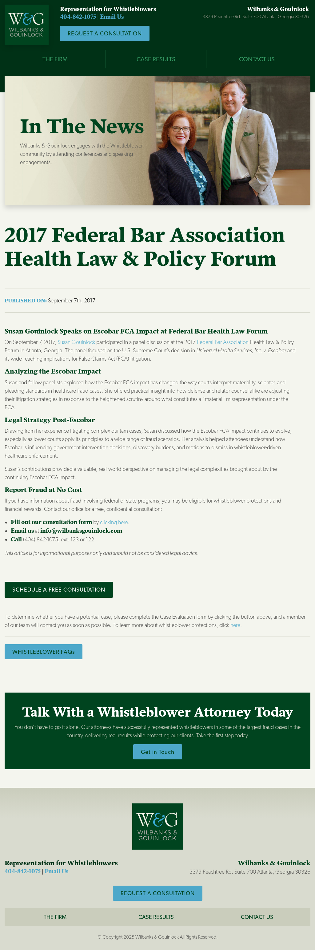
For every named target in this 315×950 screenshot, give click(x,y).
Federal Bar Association (223, 342)
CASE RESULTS (156, 59)
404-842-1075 (78, 17)
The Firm (55, 917)
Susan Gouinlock (76, 342)
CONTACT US (257, 59)
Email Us (112, 17)
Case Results (156, 917)
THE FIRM (55, 59)
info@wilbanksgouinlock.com (81, 531)
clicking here (114, 522)
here (235, 625)
